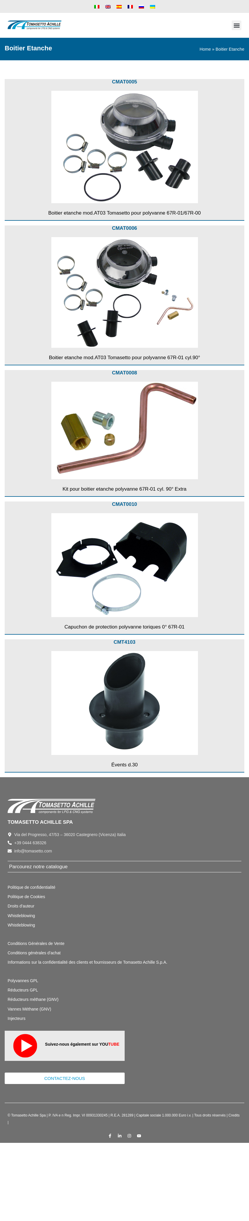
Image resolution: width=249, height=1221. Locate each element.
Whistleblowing (21, 915)
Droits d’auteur (21, 906)
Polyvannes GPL (23, 980)
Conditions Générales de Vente (36, 943)
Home (205, 49)
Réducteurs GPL (23, 990)
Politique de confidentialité (31, 887)
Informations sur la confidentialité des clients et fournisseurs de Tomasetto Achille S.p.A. (87, 962)
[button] (236, 25)
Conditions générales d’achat (34, 953)
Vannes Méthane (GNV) (29, 1009)
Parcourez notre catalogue (38, 866)
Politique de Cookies (26, 896)
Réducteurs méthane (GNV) (33, 999)
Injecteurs (17, 1018)
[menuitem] (96, 6)
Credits (234, 1115)
